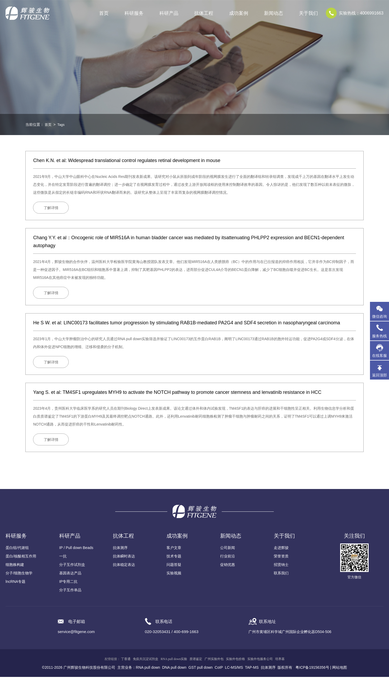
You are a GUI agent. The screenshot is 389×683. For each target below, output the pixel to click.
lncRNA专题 (15, 587)
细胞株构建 (15, 571)
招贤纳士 (281, 571)
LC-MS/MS (234, 673)
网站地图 (339, 673)
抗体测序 (120, 554)
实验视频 (173, 579)
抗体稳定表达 (124, 571)
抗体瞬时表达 (124, 562)
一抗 (63, 562)
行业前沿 (227, 562)
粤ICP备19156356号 (312, 673)
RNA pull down (148, 673)
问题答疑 (173, 571)
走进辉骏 (281, 554)
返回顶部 (379, 375)
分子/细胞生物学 (19, 579)
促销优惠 (227, 571)
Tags (62, 124)
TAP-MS (252, 673)
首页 (104, 13)
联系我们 (281, 579)
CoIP (219, 673)
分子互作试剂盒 (72, 571)
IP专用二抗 (68, 587)
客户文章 (173, 554)
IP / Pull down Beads (76, 554)
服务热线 (380, 330)
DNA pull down (174, 673)
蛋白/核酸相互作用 (21, 562)
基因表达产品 (70, 579)
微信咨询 (379, 316)
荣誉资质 (281, 562)
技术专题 (173, 562)
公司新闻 (227, 554)
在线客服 (379, 355)
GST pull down (200, 673)
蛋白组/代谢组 (17, 554)
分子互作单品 (70, 596)
